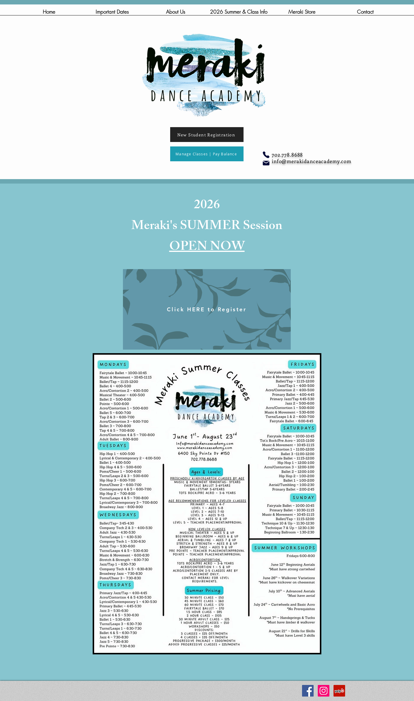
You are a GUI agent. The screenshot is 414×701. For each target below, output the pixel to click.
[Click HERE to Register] (207, 309)
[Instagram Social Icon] (323, 691)
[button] (175, 13)
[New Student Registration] (207, 134)
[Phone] (266, 155)
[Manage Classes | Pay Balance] (207, 153)
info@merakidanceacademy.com (311, 161)
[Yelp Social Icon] (339, 691)
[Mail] (266, 163)
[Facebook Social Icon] (308, 691)
